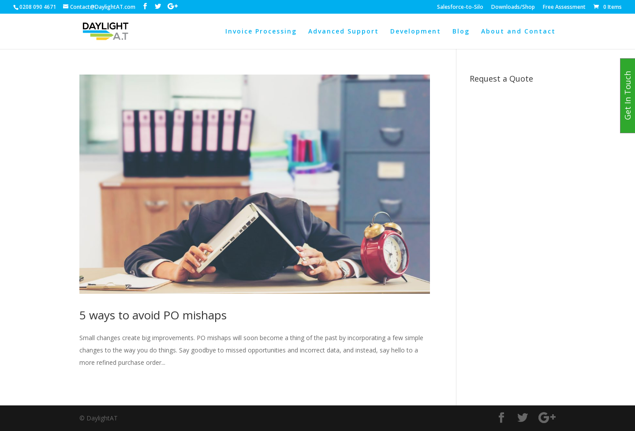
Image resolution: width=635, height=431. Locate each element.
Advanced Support (343, 31)
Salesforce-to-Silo (460, 7)
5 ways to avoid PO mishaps (153, 315)
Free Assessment (564, 7)
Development (415, 31)
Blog (461, 31)
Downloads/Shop (513, 7)
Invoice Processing (261, 31)
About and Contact (518, 31)
